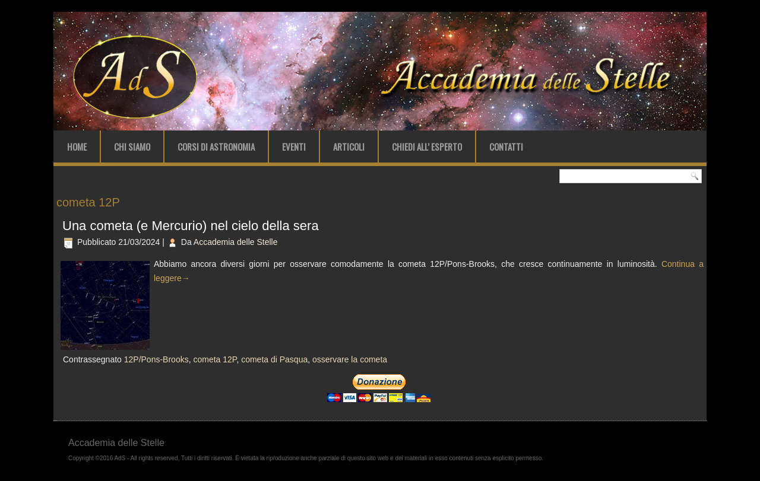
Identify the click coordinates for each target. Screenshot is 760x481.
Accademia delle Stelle (236, 242)
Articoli (349, 146)
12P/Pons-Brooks (156, 359)
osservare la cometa (349, 359)
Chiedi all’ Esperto (427, 146)
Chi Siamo (132, 146)
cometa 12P (214, 359)
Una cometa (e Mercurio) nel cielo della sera (190, 225)
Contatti (506, 146)
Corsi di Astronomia (216, 146)
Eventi (294, 146)
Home (77, 146)
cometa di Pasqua (274, 359)
